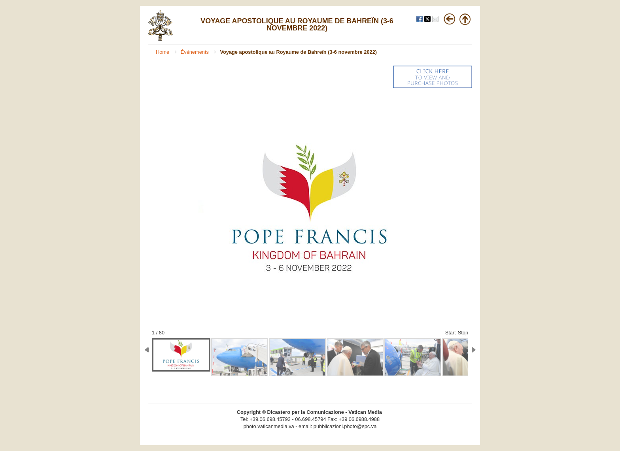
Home (163, 52)
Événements (195, 52)
